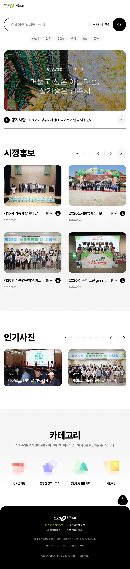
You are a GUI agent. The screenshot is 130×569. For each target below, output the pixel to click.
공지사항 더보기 (121, 120)
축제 (73, 38)
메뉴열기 (124, 7)
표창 (85, 38)
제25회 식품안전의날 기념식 (24, 280)
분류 (48, 38)
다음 (111, 153)
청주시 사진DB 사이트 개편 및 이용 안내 (66, 120)
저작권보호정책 (77, 525)
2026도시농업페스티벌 (86, 213)
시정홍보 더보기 (121, 153)
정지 (68, 69)
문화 (96, 38)
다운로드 (58, 213)
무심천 (60, 38)
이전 (98, 153)
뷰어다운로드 (54, 530)
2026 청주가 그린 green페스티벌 (93, 280)
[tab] (77, 153)
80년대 (35, 38)
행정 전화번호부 (75, 530)
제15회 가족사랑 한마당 (21, 213)
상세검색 (98, 24)
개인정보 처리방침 (54, 525)
